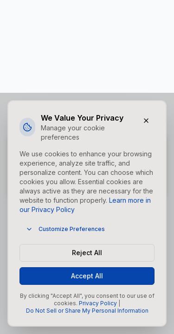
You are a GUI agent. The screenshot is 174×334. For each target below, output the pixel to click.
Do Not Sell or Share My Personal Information (87, 310)
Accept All (87, 276)
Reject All (87, 253)
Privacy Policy (98, 303)
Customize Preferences (65, 229)
